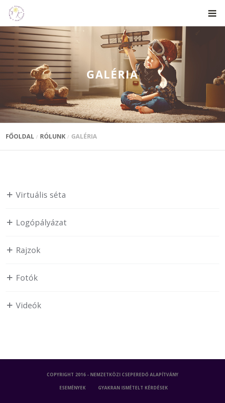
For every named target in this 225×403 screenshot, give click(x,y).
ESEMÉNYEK (72, 388)
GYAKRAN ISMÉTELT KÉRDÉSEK (133, 388)
